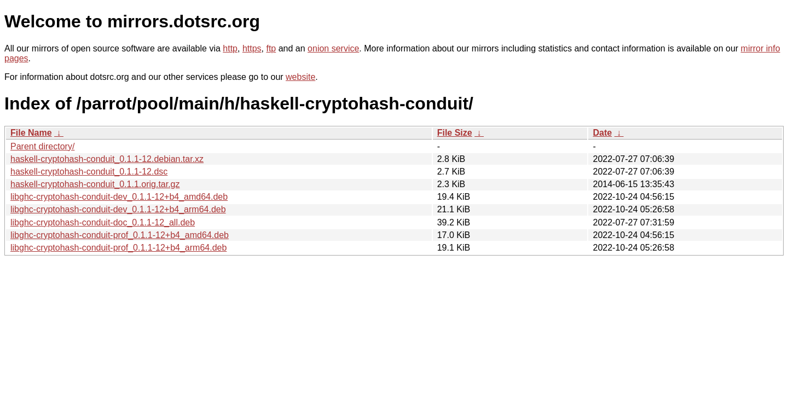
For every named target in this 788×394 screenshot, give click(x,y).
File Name (31, 132)
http (230, 48)
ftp (271, 48)
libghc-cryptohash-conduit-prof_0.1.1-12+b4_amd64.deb (119, 235)
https (252, 48)
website (300, 77)
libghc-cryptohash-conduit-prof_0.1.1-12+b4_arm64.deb (118, 247)
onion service (333, 48)
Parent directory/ (42, 146)
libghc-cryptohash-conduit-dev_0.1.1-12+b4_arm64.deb (118, 209)
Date (602, 132)
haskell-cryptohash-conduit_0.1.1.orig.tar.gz (95, 184)
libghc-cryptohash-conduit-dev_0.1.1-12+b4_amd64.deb (119, 196)
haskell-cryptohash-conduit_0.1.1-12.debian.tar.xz (107, 159)
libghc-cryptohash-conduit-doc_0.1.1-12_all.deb (102, 222)
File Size (454, 132)
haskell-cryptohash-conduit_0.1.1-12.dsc (88, 171)
